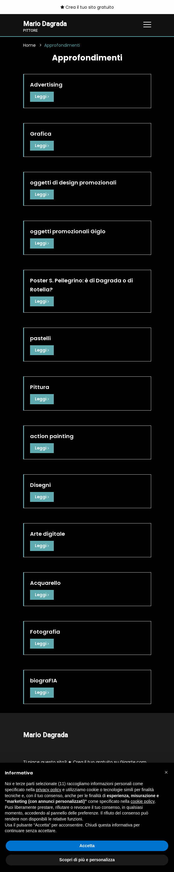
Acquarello (45, 582)
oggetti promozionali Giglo (67, 231)
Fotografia (45, 631)
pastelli (40, 338)
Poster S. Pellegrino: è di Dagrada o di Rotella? (81, 284)
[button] (166, 772)
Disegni (40, 484)
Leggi (42, 97)
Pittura (39, 386)
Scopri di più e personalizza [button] (86, 859)
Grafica (40, 133)
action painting (52, 435)
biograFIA (43, 679)
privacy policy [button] (48, 789)
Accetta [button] (87, 845)
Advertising (46, 85)
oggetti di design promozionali (73, 182)
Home (29, 45)
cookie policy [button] (143, 801)
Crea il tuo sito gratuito (87, 7)
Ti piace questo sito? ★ (84, 761)
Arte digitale (47, 533)
